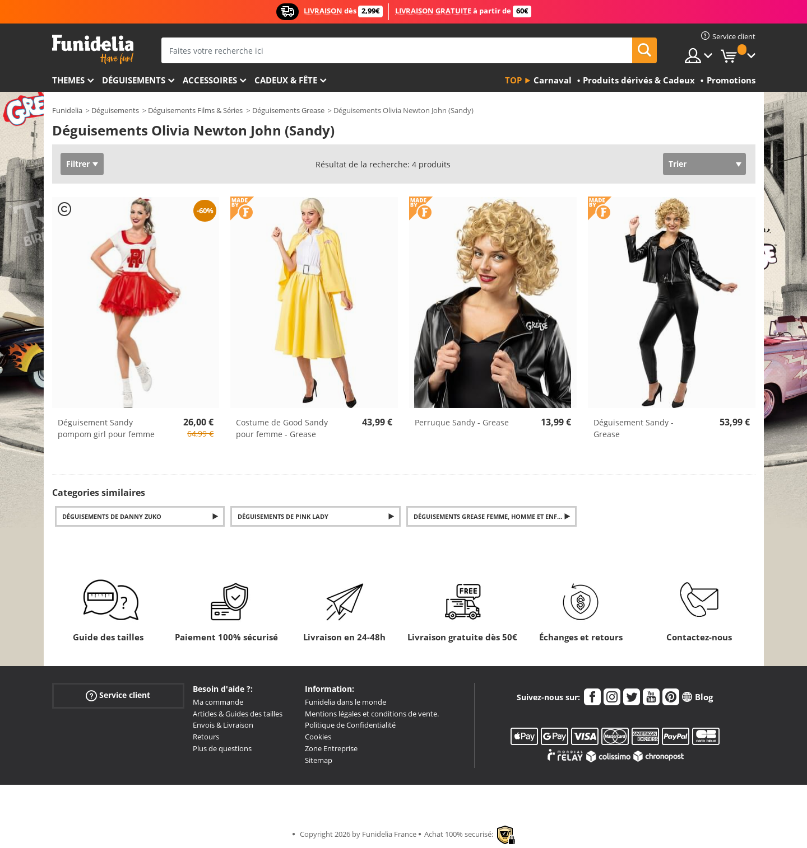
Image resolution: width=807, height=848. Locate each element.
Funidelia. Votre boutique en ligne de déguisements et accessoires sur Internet (92, 49)
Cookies (318, 737)
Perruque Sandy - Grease (462, 422)
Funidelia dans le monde (345, 702)
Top (513, 80)
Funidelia (67, 110)
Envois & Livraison (223, 725)
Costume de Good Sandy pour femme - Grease (282, 428)
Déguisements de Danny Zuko (111, 516)
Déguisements (133, 80)
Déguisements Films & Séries (195, 110)
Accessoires (210, 80)
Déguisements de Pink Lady (283, 516)
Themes (68, 80)
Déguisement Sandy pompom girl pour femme (106, 428)
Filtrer (78, 163)
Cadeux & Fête (285, 80)
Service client (118, 695)
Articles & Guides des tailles (237, 714)
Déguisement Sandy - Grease (633, 428)
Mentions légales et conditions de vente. (372, 714)
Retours (206, 737)
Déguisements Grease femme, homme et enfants (493, 516)
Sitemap (318, 760)
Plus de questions (222, 748)
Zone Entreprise (331, 748)
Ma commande (218, 702)
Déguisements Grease (288, 110)
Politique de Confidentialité (350, 725)
